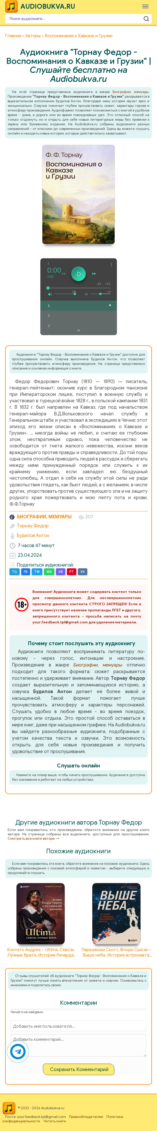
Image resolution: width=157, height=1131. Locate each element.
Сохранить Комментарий (79, 1069)
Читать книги (54, 1121)
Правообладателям (86, 1117)
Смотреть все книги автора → (33, 838)
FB (26, 572)
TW (37, 572)
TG (14, 572)
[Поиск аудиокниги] (78, 19)
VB (60, 572)
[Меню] (145, 6)
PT (71, 572)
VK (82, 572)
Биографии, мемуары (131, 92)
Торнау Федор (33, 526)
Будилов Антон (33, 535)
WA (49, 572)
